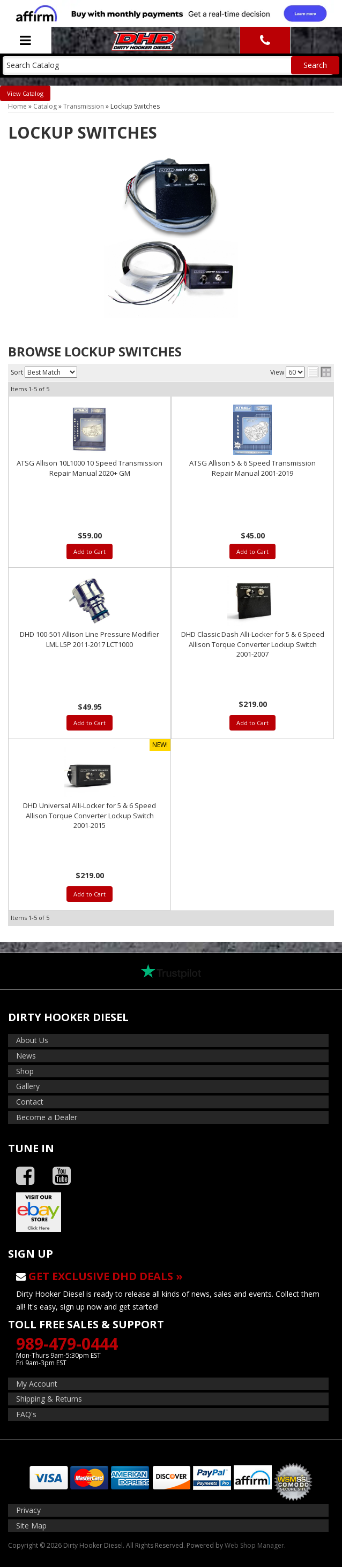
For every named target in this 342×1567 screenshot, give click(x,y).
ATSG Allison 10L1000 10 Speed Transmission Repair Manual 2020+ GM (89, 467)
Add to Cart (89, 551)
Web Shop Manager (254, 1545)
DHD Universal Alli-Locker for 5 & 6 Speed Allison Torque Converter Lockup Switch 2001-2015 (89, 815)
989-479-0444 (67, 1344)
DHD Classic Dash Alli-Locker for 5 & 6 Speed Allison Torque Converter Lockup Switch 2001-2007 (252, 643)
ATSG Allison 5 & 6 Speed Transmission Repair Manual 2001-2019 (252, 467)
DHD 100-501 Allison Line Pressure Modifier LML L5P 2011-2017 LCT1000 (89, 639)
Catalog (33, 93)
